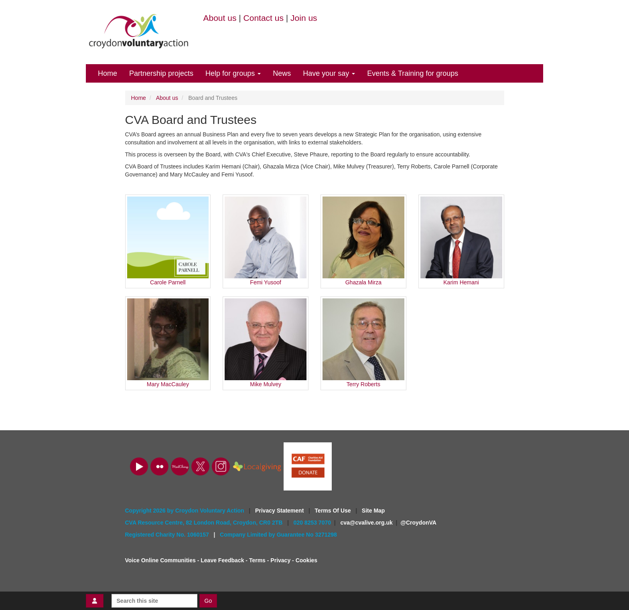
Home (107, 73)
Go (208, 601)
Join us (303, 17)
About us (220, 17)
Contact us (263, 17)
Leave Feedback (222, 560)
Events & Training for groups (412, 73)
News (282, 73)
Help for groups (233, 73)
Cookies (306, 560)
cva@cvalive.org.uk (366, 522)
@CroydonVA (418, 522)
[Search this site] (154, 601)
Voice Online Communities (160, 560)
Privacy (280, 560)
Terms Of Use (334, 510)
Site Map (373, 510)
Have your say (329, 73)
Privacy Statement (280, 510)
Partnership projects (161, 73)
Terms (257, 560)
